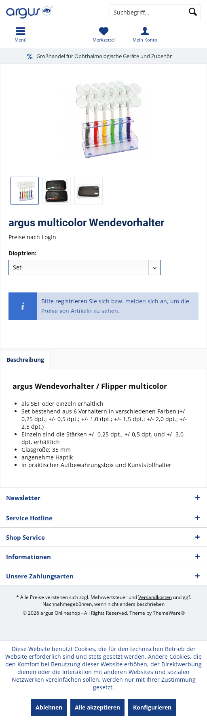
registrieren (71, 301)
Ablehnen (49, 707)
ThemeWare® (169, 612)
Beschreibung (25, 359)
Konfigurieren (152, 707)
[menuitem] (20, 34)
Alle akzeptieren (97, 707)
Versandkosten (155, 597)
